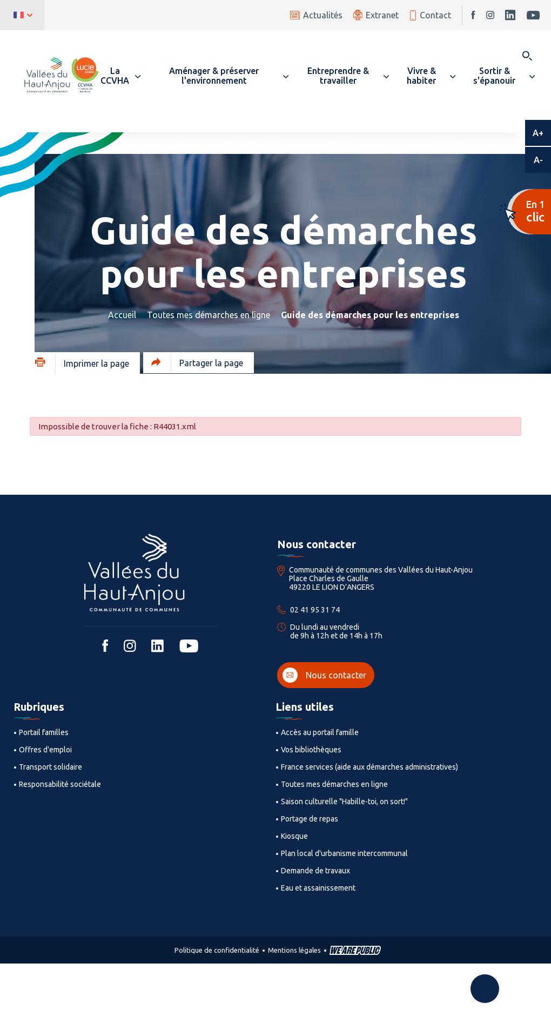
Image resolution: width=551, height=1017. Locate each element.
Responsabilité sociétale (60, 784)
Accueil (122, 315)
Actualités (316, 15)
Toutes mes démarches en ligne (208, 315)
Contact (430, 15)
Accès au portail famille (320, 732)
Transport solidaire (50, 767)
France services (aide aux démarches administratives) (369, 767)
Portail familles (44, 732)
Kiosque (294, 836)
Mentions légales (294, 950)
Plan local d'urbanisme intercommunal (344, 853)
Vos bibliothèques (311, 749)
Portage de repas (309, 818)
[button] (120, 75)
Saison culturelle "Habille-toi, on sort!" (344, 801)
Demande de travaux (315, 870)
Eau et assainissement (318, 888)
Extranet (376, 15)
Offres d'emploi (45, 749)
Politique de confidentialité (216, 950)
